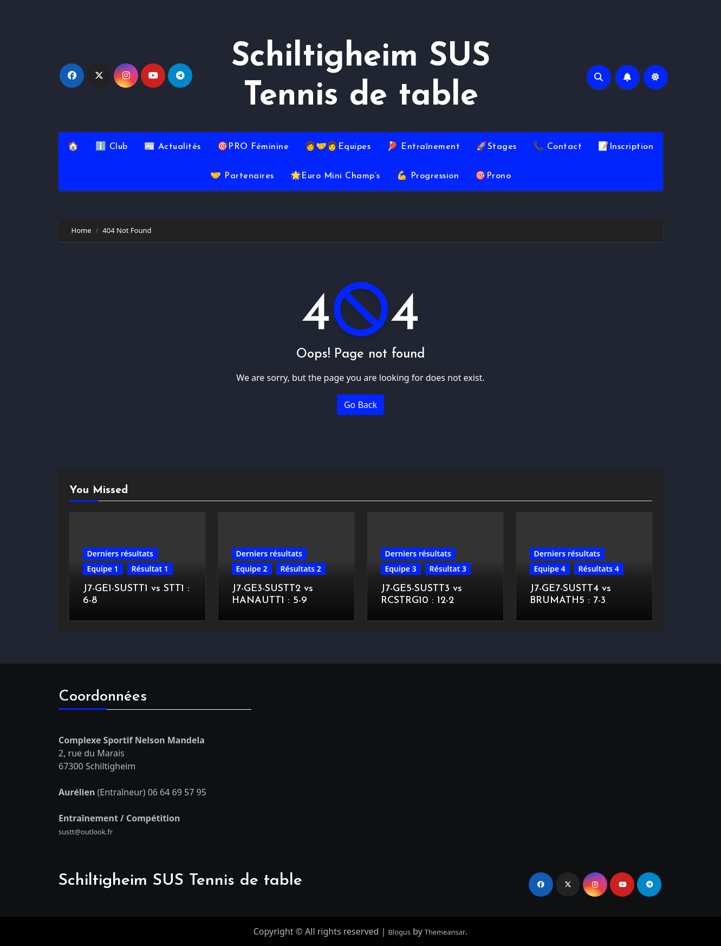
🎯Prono (493, 176)
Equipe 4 (550, 568)
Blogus (395, 931)
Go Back (360, 405)
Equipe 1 (103, 568)
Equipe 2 (252, 568)
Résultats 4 (599, 568)
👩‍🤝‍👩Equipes (338, 146)
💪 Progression (428, 176)
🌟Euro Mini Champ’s (335, 176)
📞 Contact (557, 146)
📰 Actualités (172, 146)
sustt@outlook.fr (92, 831)
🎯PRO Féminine (253, 146)
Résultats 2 (301, 568)
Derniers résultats (120, 553)
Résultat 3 (448, 568)
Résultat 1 (150, 568)
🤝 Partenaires (242, 176)
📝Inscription (625, 146)
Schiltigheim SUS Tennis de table (180, 880)
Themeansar (447, 931)
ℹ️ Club (111, 146)
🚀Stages (496, 146)
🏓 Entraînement (423, 146)
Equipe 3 (401, 568)
